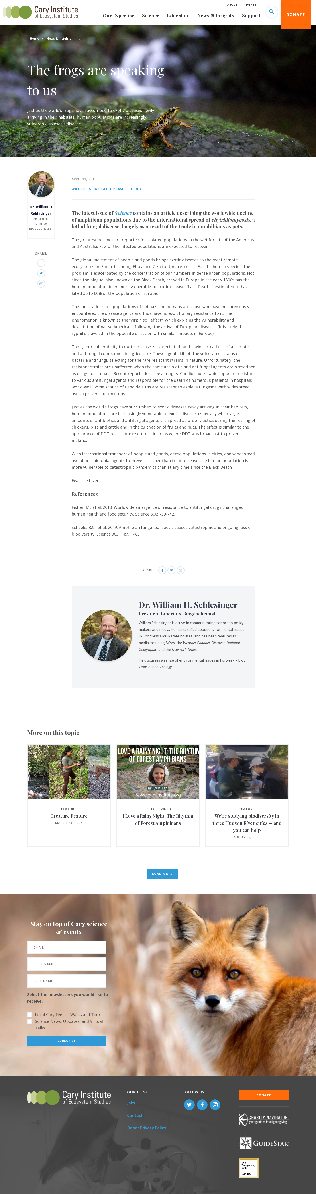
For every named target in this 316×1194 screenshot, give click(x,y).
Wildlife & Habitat (90, 189)
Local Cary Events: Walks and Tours (68, 1014)
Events (250, 4)
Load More (162, 874)
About (232, 4)
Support (251, 15)
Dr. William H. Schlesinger (188, 604)
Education (178, 15)
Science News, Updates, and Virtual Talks (69, 1025)
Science (150, 15)
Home (34, 38)
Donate (295, 14)
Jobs (131, 1102)
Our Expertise (118, 15)
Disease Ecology (125, 189)
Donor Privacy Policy (146, 1127)
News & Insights (216, 15)
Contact (135, 1115)
